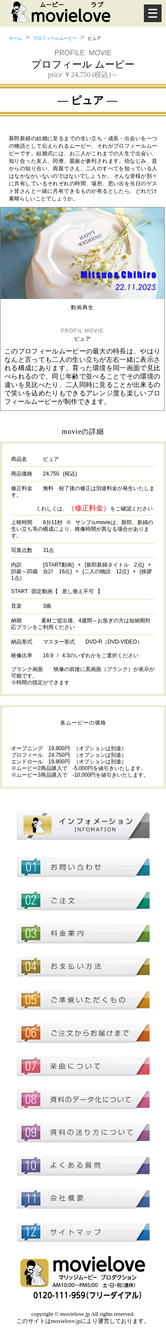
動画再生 (82, 307)
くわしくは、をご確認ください (94, 509)
